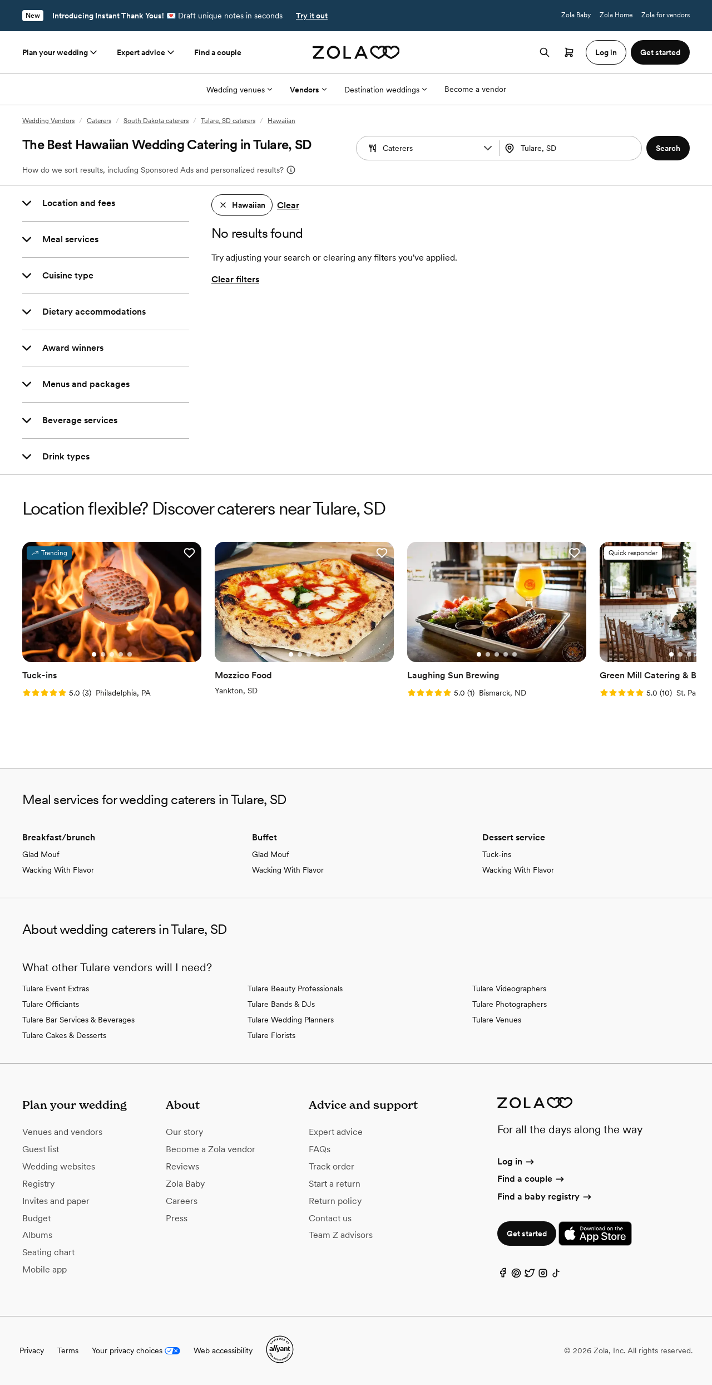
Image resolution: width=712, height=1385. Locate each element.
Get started (527, 1233)
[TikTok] (556, 1275)
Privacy (31, 1350)
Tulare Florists (271, 1035)
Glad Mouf (41, 854)
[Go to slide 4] (120, 654)
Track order (331, 1166)
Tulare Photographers (509, 1004)
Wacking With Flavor (58, 869)
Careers (181, 1201)
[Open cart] (569, 52)
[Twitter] (529, 1275)
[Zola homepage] (356, 52)
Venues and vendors (62, 1132)
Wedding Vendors (48, 121)
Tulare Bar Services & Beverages (78, 1019)
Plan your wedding (60, 52)
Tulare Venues (496, 1019)
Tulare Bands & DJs (281, 1004)
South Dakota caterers (156, 121)
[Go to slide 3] (111, 654)
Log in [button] (606, 52)
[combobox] (572, 148)
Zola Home (616, 15)
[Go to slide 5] (129, 654)
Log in (516, 1161)
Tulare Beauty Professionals (295, 988)
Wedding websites (58, 1166)
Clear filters (235, 279)
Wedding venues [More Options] (239, 89)
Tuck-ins (496, 854)
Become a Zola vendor (210, 1149)
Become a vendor (475, 89)
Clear (288, 205)
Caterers (99, 121)
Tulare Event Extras (55, 988)
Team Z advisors (341, 1235)
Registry (38, 1183)
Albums (37, 1235)
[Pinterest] (516, 1275)
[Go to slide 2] (102, 654)
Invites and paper (56, 1201)
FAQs (319, 1149)
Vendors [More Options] (308, 89)
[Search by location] (572, 148)
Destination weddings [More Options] (385, 89)
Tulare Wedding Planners (291, 1019)
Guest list (40, 1149)
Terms (67, 1350)
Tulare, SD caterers (228, 121)
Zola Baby (576, 15)
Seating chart (48, 1252)
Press (176, 1218)
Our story (184, 1132)
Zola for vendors (665, 15)
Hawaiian (281, 121)
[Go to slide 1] (94, 654)
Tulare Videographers (509, 988)
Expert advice (146, 52)
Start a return (334, 1183)
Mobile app (44, 1269)
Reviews (182, 1166)
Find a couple (217, 52)
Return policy (335, 1201)
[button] (488, 148)
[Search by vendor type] (429, 148)
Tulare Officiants (50, 1004)
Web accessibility (223, 1350)
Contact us (330, 1218)
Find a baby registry (545, 1196)
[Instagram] (542, 1275)
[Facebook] (502, 1275)
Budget (36, 1218)
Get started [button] (660, 52)
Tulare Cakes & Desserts (64, 1035)
